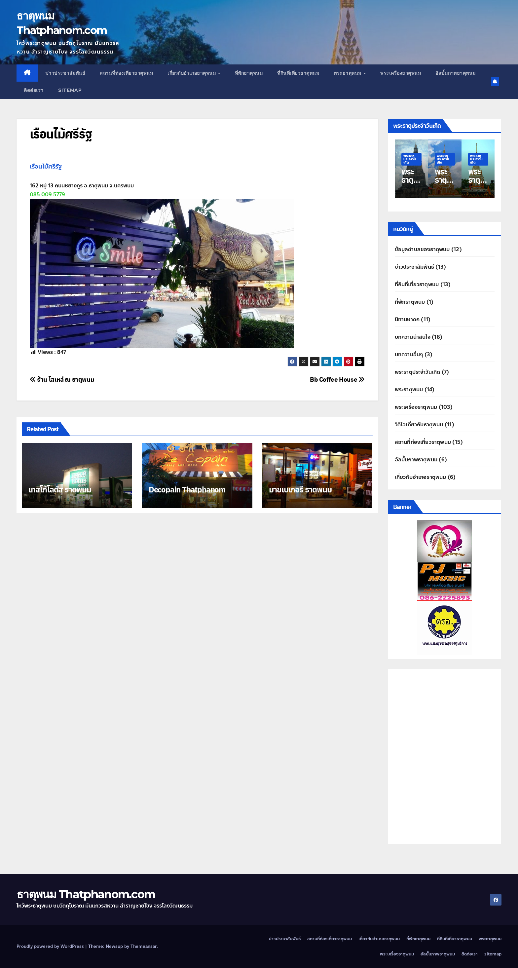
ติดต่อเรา (34, 90)
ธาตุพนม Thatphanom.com (86, 894)
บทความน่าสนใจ (412, 337)
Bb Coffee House (337, 379)
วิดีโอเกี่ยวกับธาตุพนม (419, 424)
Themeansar (143, 946)
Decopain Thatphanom (187, 489)
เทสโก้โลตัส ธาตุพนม (59, 489)
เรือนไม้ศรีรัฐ (61, 133)
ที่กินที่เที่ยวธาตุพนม (298, 73)
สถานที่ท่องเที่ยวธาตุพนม (126, 73)
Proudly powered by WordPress (51, 946)
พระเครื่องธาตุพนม (400, 73)
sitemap (70, 90)
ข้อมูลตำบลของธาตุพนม (422, 249)
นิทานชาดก (407, 319)
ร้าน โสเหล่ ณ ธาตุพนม (62, 379)
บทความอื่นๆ (409, 354)
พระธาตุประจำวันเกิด (409, 159)
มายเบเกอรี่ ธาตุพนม (300, 489)
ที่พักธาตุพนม (249, 73)
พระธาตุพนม (348, 73)
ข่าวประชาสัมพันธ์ (65, 73)
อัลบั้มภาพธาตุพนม (455, 73)
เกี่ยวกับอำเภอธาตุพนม (192, 73)
